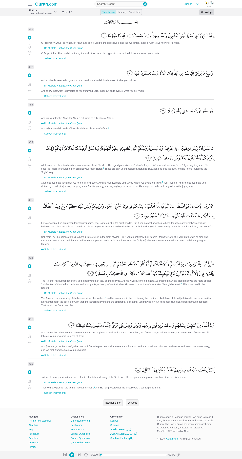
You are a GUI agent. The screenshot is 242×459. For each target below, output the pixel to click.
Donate (114, 420)
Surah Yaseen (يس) (120, 429)
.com (46, 4)
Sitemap (114, 425)
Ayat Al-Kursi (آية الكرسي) (123, 433)
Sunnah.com (77, 429)
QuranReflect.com (80, 442)
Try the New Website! (40, 420)
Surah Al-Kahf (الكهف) (121, 438)
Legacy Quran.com (81, 433)
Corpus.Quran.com (81, 438)
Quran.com (172, 438)
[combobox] (121, 4)
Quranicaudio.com (80, 420)
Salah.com (76, 425)
